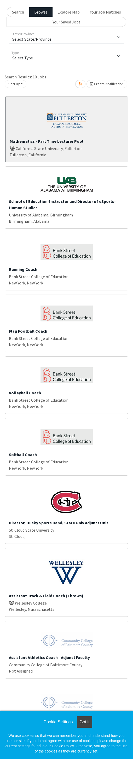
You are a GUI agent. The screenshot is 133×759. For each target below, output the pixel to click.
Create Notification (107, 84)
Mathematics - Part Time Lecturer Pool (46, 141)
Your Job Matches (105, 12)
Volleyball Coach (25, 392)
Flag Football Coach (28, 331)
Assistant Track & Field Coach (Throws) (46, 595)
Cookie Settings (58, 722)
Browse (41, 12)
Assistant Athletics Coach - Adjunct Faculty (49, 657)
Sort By (14, 84)
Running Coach (23, 269)
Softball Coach (23, 454)
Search (18, 12)
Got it (84, 722)
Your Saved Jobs (66, 21)
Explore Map (68, 12)
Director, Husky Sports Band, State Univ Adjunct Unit (58, 522)
